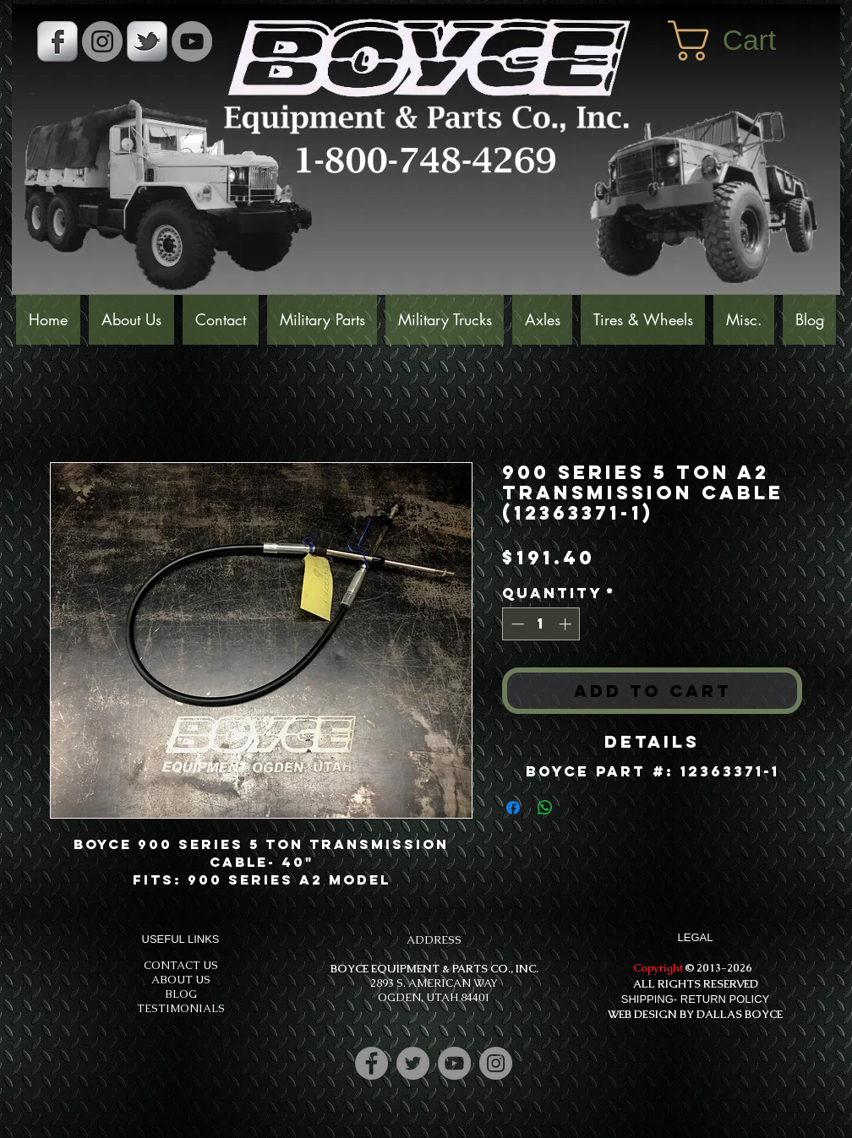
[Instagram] (495, 1063)
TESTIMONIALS (181, 1008)
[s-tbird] (147, 41)
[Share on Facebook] (513, 808)
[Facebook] (371, 1063)
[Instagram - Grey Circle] (102, 41)
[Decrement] (516, 624)
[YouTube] (192, 41)
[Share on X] (577, 808)
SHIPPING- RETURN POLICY (695, 999)
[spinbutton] (541, 624)
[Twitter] (412, 1063)
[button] (745, 40)
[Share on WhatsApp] (545, 808)
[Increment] (566, 624)
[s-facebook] (57, 41)
